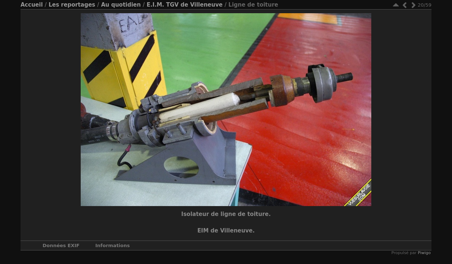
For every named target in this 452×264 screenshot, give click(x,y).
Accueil (32, 4)
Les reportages (71, 4)
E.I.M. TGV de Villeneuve (185, 4)
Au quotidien (121, 4)
